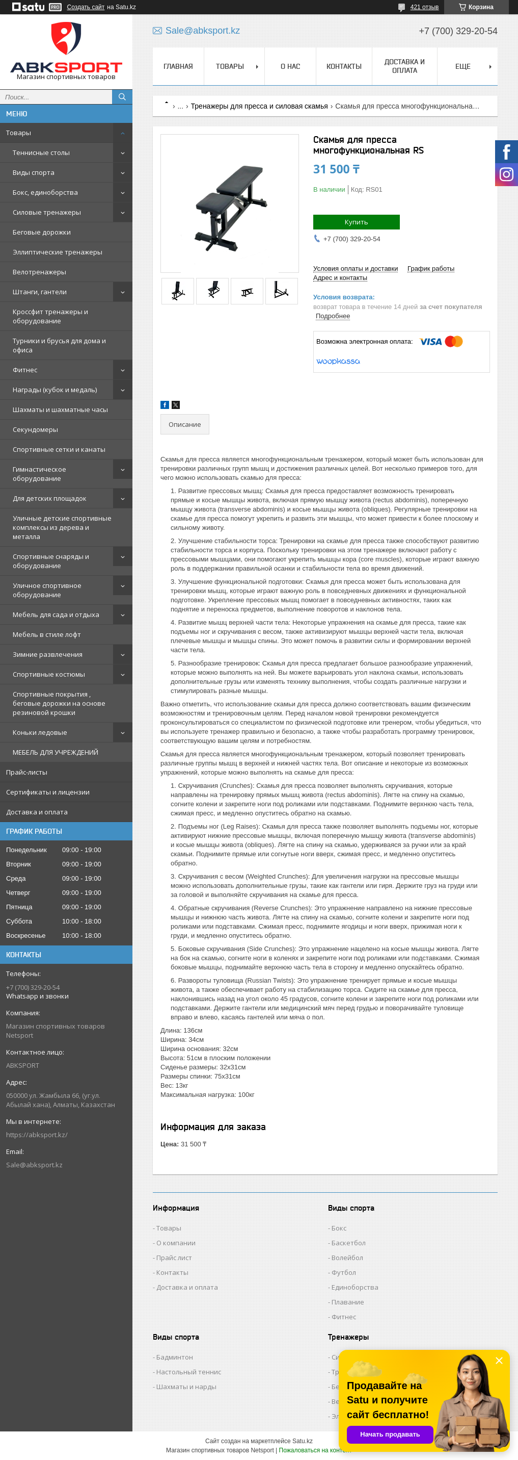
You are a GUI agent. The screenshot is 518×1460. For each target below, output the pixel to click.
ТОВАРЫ (230, 66)
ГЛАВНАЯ (178, 66)
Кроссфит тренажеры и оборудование (50, 316)
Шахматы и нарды (186, 1386)
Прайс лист (174, 1257)
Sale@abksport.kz (34, 1164)
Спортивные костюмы (49, 674)
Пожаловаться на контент (315, 1450)
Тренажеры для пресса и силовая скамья (259, 106)
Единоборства (355, 1287)
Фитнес (25, 369)
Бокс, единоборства (45, 192)
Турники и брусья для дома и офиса (59, 345)
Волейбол (347, 1257)
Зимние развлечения (48, 654)
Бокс (339, 1228)
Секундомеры (35, 429)
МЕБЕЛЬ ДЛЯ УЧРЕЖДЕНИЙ (55, 752)
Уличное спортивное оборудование (47, 590)
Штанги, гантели (40, 291)
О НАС (290, 66)
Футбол (344, 1272)
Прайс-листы (26, 772)
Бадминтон (174, 1357)
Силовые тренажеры (47, 212)
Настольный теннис (188, 1371)
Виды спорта (33, 172)
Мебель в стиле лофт (47, 634)
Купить (356, 221)
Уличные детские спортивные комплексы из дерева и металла (62, 527)
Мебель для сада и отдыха (56, 614)
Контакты (172, 1272)
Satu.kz (302, 1441)
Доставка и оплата (37, 811)
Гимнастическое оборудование (39, 474)
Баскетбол (349, 1242)
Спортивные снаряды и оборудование (51, 561)
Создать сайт (86, 7)
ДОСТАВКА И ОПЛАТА (405, 66)
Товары (18, 132)
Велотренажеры (39, 271)
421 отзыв (425, 7)
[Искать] (122, 97)
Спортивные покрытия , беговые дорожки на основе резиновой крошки (59, 703)
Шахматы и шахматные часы (60, 409)
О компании (176, 1242)
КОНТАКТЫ (344, 66)
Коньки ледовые (40, 732)
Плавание (348, 1302)
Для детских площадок (50, 498)
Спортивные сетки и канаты (59, 449)
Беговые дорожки (42, 232)
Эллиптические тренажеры (57, 252)
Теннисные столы (41, 152)
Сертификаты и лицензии (48, 792)
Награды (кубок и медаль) (55, 389)
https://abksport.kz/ (37, 1134)
